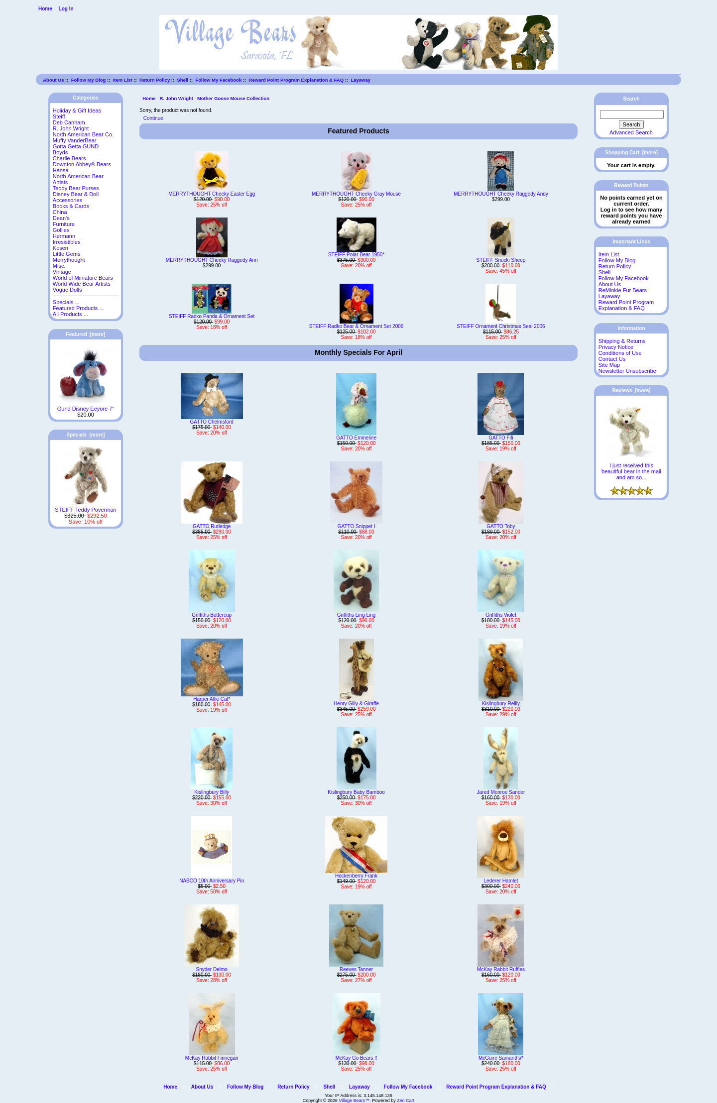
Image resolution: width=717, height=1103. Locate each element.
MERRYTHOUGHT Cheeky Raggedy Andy (501, 194)
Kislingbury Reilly (501, 703)
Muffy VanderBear (75, 140)
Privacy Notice (615, 347)
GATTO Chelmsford (211, 422)
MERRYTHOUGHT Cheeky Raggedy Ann (212, 260)
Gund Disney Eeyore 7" (86, 406)
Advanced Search (631, 132)
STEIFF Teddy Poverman (85, 507)
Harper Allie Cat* (211, 699)
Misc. (59, 266)
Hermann (64, 236)
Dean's (61, 218)
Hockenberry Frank (356, 876)
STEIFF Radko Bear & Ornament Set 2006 (356, 326)
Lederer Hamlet (501, 880)
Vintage (62, 272)
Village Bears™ (354, 1100)
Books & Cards (71, 206)
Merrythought (69, 260)
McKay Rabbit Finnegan (212, 1058)
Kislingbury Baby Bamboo (356, 792)
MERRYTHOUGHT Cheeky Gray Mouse (356, 194)
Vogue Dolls (67, 290)
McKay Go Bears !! (356, 1058)
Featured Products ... (78, 308)
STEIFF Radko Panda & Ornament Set (211, 316)
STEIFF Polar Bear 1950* (356, 254)
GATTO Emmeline (356, 438)
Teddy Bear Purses (76, 188)
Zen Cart (405, 1100)
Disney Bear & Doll (76, 194)
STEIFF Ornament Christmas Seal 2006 (501, 326)
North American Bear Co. (83, 134)
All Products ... (70, 314)
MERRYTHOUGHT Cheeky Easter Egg (211, 194)
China (60, 212)
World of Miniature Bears (83, 278)
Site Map (609, 365)
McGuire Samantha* (500, 1058)
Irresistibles (67, 242)
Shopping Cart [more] (631, 152)
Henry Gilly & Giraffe (356, 703)
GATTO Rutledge (212, 526)
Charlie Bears (69, 158)
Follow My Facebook (218, 80)
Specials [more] (85, 435)
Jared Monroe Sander (501, 792)
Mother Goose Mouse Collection (233, 98)
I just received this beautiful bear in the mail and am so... (631, 468)
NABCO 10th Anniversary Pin (211, 880)
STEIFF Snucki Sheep (501, 260)
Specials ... (66, 302)
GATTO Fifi (500, 438)
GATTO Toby (500, 526)
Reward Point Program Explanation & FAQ (296, 80)
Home (45, 8)
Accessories (67, 200)
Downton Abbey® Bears (82, 164)
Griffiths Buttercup (212, 615)
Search (631, 99)
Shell (182, 80)
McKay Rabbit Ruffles (501, 969)
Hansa (61, 170)
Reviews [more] (631, 390)
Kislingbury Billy (211, 792)
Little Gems (67, 254)
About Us (53, 80)
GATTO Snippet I (356, 526)
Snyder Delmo (212, 969)
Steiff (59, 116)
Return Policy (154, 80)
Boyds (60, 152)
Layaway (360, 80)
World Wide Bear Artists (82, 284)
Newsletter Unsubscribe (627, 371)
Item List (122, 80)
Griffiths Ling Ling (356, 615)
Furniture (64, 224)
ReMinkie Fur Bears (622, 290)
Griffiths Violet (500, 615)
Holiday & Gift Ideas (77, 110)
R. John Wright (176, 98)
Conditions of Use (620, 353)
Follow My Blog (88, 80)
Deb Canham (69, 122)
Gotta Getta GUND (76, 146)
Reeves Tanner (356, 969)
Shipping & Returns (622, 341)
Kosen (60, 248)
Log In (66, 8)
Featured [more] (86, 334)
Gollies (61, 230)
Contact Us (611, 359)
